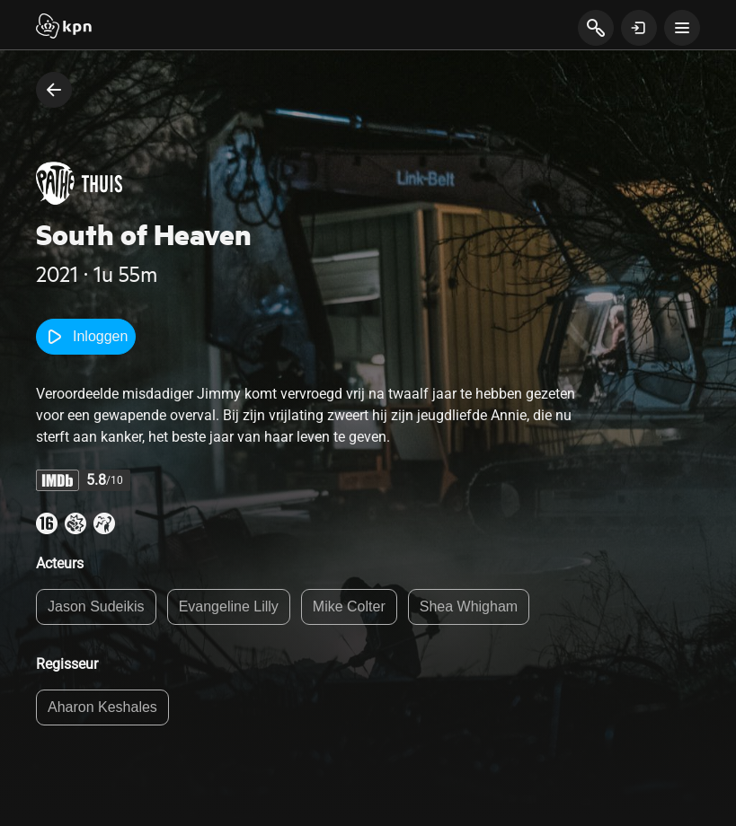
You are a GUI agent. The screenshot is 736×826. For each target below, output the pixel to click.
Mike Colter (349, 606)
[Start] (63, 28)
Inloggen (86, 336)
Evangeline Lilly (229, 606)
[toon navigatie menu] (682, 28)
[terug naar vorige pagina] (54, 90)
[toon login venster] (639, 28)
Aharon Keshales (102, 707)
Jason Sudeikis (96, 606)
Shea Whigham (469, 606)
